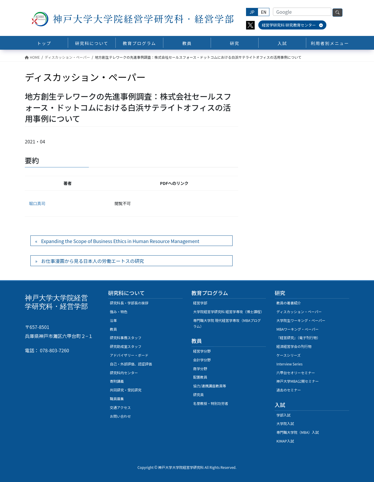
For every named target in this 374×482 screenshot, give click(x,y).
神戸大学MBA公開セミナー (297, 381)
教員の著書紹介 (288, 302)
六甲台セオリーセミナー (295, 372)
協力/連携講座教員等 (209, 385)
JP (252, 12)
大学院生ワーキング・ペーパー (300, 320)
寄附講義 (117, 381)
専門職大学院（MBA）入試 (297, 432)
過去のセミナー (288, 389)
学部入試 (283, 414)
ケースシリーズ (288, 355)
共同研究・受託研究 (125, 389)
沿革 (113, 320)
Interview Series (289, 363)
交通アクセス (120, 407)
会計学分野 (202, 359)
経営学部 (200, 302)
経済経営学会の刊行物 (293, 346)
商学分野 (200, 368)
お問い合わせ (120, 416)
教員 (113, 329)
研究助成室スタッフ (125, 346)
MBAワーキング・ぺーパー (297, 329)
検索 (337, 12)
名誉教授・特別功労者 (210, 403)
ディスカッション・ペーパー (299, 311)
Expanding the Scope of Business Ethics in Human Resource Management (120, 241)
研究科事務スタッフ (125, 337)
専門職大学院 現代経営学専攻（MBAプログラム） (227, 323)
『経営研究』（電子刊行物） (298, 337)
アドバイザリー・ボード (129, 355)
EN (263, 12)
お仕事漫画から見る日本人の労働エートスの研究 (92, 260)
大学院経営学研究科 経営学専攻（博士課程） (228, 311)
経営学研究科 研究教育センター (292, 25)
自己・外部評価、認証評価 (131, 363)
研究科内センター (124, 372)
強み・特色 (118, 311)
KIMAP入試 (285, 440)
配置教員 (200, 376)
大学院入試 (285, 423)
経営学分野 (202, 351)
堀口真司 (37, 203)
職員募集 (117, 398)
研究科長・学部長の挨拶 (129, 302)
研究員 (198, 394)
